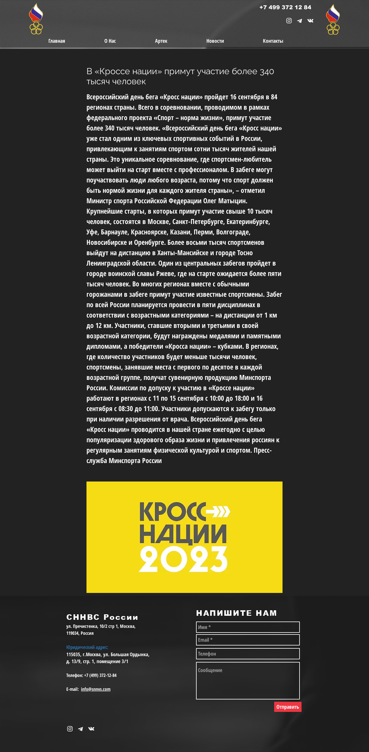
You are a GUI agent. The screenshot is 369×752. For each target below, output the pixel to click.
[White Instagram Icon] (289, 20)
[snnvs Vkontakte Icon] (310, 20)
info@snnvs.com (95, 689)
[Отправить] (288, 707)
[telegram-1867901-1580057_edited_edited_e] (299, 20)
